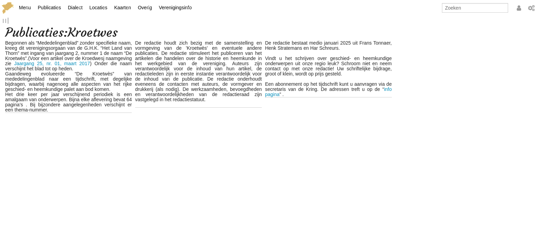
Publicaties (49, 7)
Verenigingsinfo (175, 7)
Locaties (98, 7)
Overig (145, 7)
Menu (25, 7)
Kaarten (122, 7)
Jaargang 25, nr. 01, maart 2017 (52, 64)
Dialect (75, 7)
